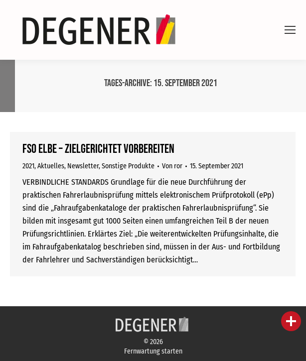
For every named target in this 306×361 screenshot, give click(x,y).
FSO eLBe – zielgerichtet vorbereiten (98, 149)
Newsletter (83, 166)
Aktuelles (50, 166)
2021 (28, 166)
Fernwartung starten (153, 351)
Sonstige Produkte (128, 166)
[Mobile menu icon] (290, 30)
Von (172, 166)
